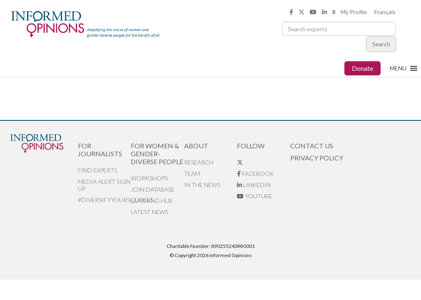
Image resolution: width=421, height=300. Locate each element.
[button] (398, 68)
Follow (250, 146)
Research (198, 162)
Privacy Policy (316, 158)
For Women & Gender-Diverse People (157, 153)
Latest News (149, 211)
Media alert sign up (104, 185)
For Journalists (100, 150)
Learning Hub (152, 200)
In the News (202, 184)
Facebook (255, 173)
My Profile (354, 11)
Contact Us (311, 146)
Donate (362, 68)
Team (192, 173)
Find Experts (97, 170)
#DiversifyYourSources (104, 199)
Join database (152, 189)
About (196, 146)
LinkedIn (254, 184)
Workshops (149, 178)
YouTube (254, 196)
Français (385, 11)
